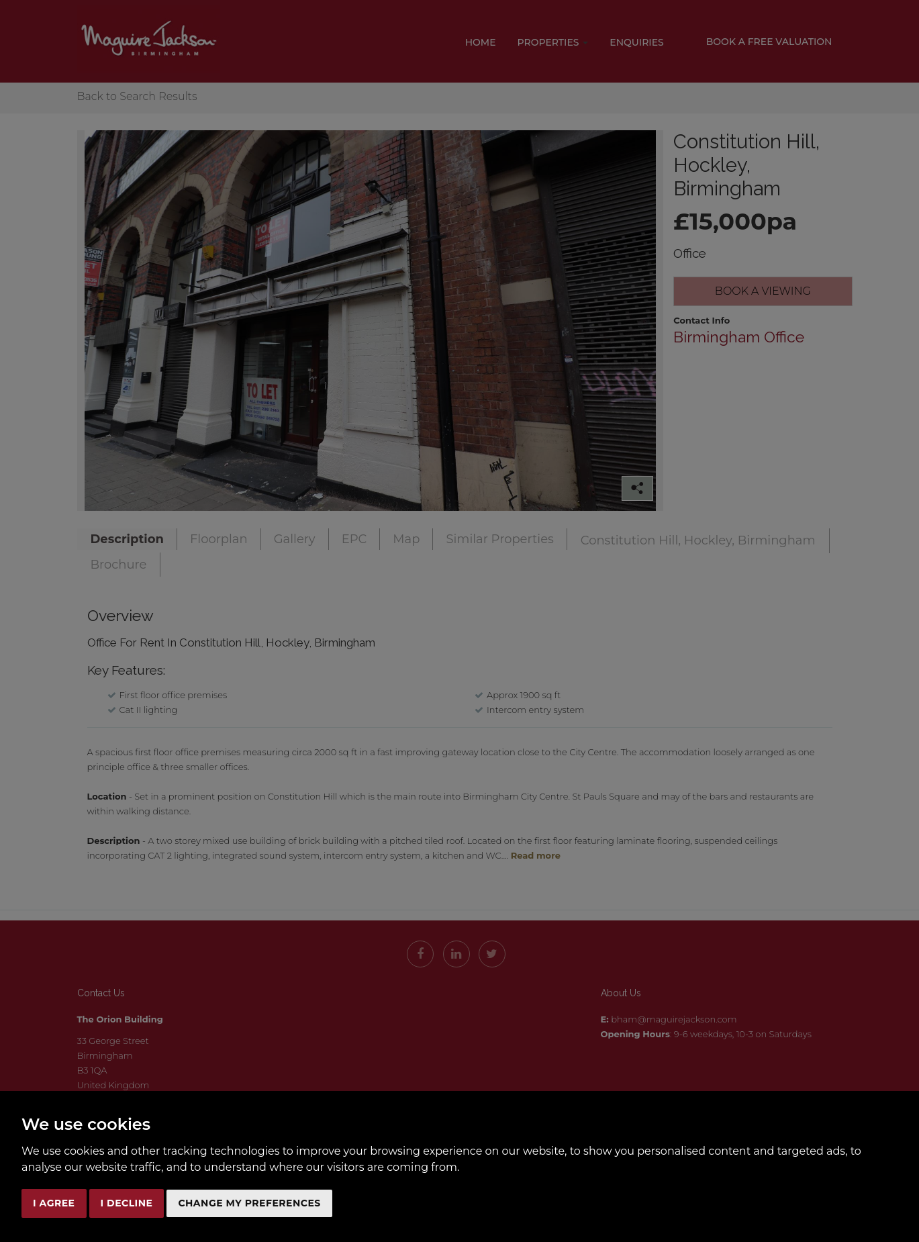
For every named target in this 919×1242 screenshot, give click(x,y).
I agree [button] (54, 1203)
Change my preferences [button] (249, 1203)
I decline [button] (127, 1203)
